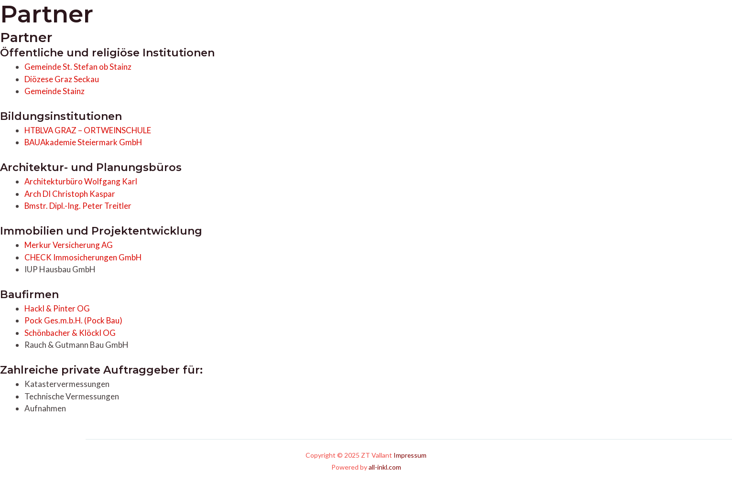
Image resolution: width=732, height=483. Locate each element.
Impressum (410, 455)
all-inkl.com (385, 467)
